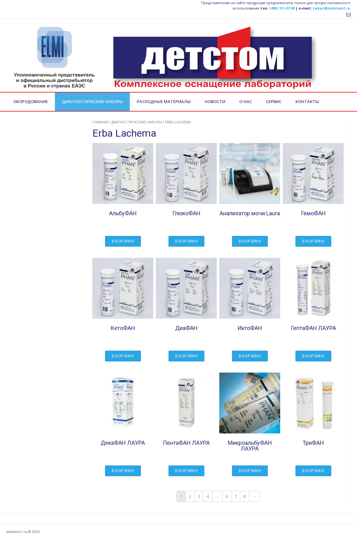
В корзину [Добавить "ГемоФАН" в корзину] (313, 241)
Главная (100, 122)
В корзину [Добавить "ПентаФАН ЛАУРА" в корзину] (186, 470)
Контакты (307, 101)
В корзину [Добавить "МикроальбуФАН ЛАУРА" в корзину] (250, 470)
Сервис (273, 101)
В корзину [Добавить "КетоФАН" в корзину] (123, 356)
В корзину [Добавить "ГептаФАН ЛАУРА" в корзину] (313, 356)
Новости (215, 101)
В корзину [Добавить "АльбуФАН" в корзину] (123, 241)
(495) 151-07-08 (282, 8)
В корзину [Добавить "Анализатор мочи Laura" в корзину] (250, 241)
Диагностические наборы (92, 101)
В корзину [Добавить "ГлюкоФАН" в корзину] (186, 241)
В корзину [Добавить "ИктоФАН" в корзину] (250, 356)
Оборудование (30, 101)
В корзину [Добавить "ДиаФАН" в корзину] (186, 356)
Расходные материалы (164, 101)
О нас (245, 101)
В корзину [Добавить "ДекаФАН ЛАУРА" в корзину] (123, 470)
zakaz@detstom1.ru (331, 8)
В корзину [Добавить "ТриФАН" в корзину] (313, 470)
